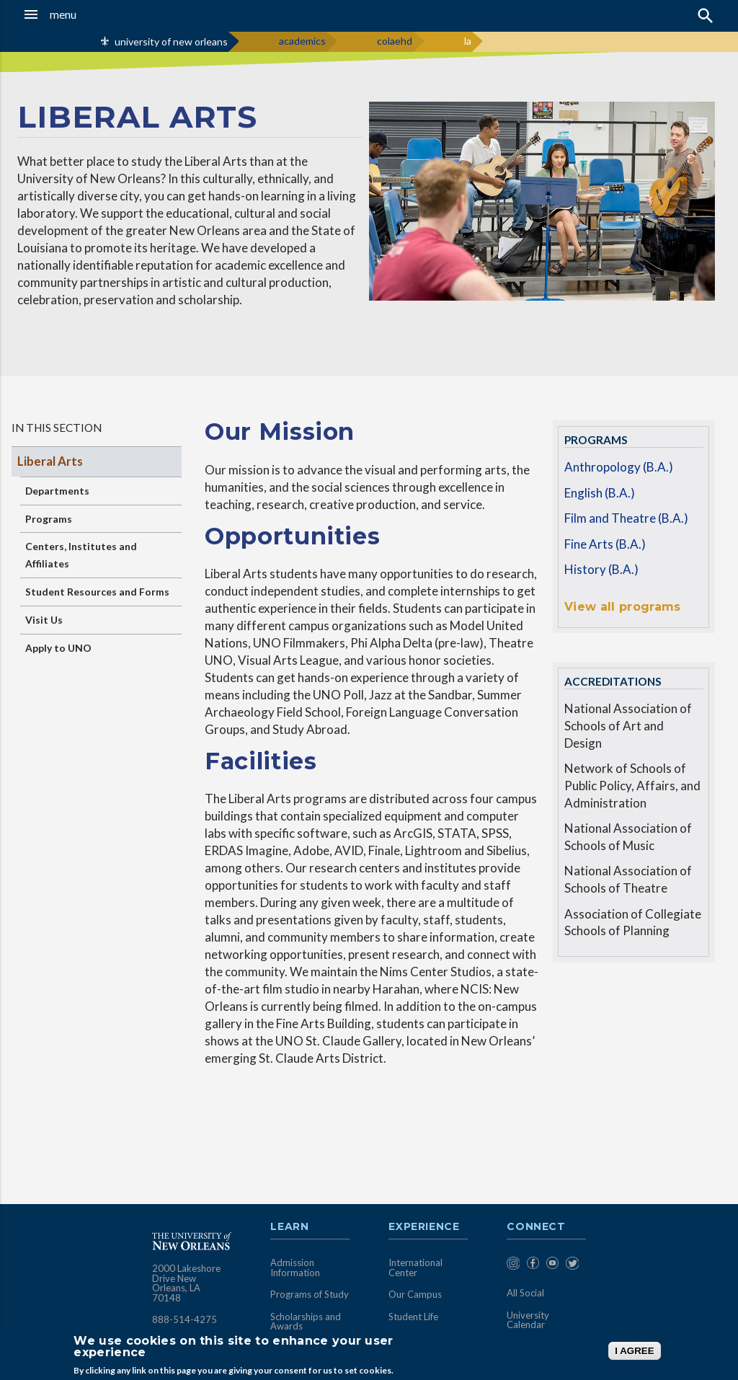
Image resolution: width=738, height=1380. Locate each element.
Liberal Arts (50, 461)
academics (302, 41)
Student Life (413, 1316)
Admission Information (295, 1267)
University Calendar (528, 1320)
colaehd (394, 41)
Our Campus (415, 1294)
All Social (525, 1293)
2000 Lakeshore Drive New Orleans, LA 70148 (186, 1283)
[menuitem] (513, 1266)
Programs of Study (309, 1294)
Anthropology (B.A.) (618, 466)
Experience (423, 1227)
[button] (71, 14)
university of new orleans (171, 41)
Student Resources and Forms (97, 591)
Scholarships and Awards (305, 1321)
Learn (289, 1227)
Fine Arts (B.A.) (605, 544)
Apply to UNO (58, 648)
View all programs (622, 607)
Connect (536, 1227)
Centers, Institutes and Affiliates (81, 555)
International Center (415, 1267)
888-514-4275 (184, 1319)
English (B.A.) (599, 492)
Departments (57, 491)
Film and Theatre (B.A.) (626, 518)
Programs (48, 519)
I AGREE (634, 1350)
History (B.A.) (601, 569)
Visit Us (44, 620)
